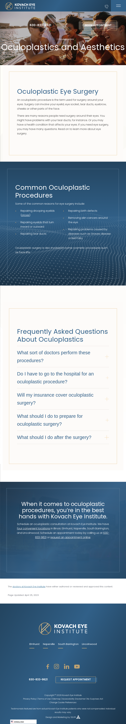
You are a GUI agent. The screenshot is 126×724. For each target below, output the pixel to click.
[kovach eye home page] (63, 629)
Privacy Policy (29, 699)
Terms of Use (44, 699)
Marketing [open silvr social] (62, 717)
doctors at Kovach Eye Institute (28, 587)
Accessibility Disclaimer (73, 699)
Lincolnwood (89, 644)
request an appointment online (70, 537)
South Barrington (68, 644)
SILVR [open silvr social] (73, 717)
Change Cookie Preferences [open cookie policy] (63, 703)
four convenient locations (33, 528)
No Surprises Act (95, 699)
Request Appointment (76, 680)
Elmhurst (34, 644)
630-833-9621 (40, 25)
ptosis (25, 215)
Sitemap (56, 699)
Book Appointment (98, 25)
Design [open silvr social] (49, 717)
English (17, 721)
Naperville (49, 644)
